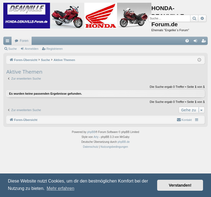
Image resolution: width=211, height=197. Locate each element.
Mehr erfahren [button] (60, 188)
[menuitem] (187, 41)
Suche (12, 48)
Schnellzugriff (8, 42)
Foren (24, 41)
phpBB (91, 132)
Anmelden (31, 48)
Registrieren (54, 48)
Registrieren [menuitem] (205, 42)
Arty (96, 136)
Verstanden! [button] (180, 185)
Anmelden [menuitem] (196, 42)
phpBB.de (124, 141)
